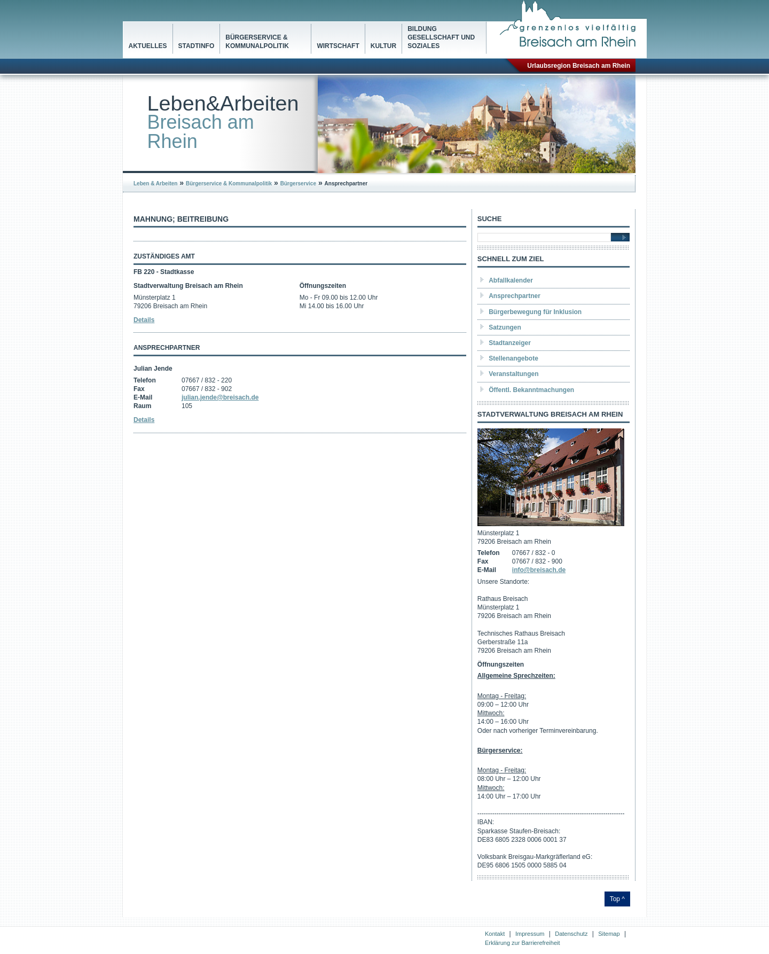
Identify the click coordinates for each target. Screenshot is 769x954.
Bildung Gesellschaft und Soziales (441, 37)
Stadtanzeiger (510, 343)
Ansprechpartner (514, 296)
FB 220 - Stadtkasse (164, 272)
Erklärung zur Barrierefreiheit (522, 943)
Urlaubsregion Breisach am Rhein (578, 65)
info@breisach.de (539, 570)
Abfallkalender (511, 280)
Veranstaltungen (513, 374)
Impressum (529, 933)
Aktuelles (148, 46)
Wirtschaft (338, 46)
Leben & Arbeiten (155, 183)
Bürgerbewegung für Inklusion (535, 312)
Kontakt (495, 933)
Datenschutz (571, 933)
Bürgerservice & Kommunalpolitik (257, 42)
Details (144, 320)
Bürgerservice (298, 183)
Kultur (383, 46)
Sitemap (608, 933)
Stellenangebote (513, 358)
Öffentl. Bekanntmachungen (531, 390)
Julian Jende (153, 368)
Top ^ (617, 899)
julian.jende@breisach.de (220, 397)
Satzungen (505, 327)
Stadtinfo (196, 46)
